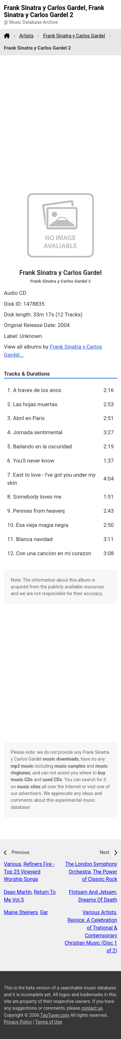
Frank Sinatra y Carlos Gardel (74, 36)
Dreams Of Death (97, 900)
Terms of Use (48, 1022)
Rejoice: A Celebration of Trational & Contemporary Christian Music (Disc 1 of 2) (91, 935)
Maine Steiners (21, 912)
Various (12, 864)
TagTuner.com (54, 1015)
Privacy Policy (18, 1022)
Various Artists (99, 912)
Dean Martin (18, 892)
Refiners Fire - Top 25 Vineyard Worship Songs (29, 872)
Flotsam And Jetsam (92, 892)
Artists (26, 36)
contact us (92, 1008)
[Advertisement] (60, 124)
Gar (44, 912)
